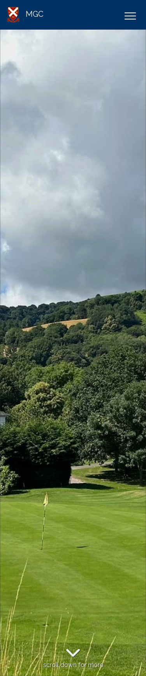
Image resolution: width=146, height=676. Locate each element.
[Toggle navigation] (130, 15)
